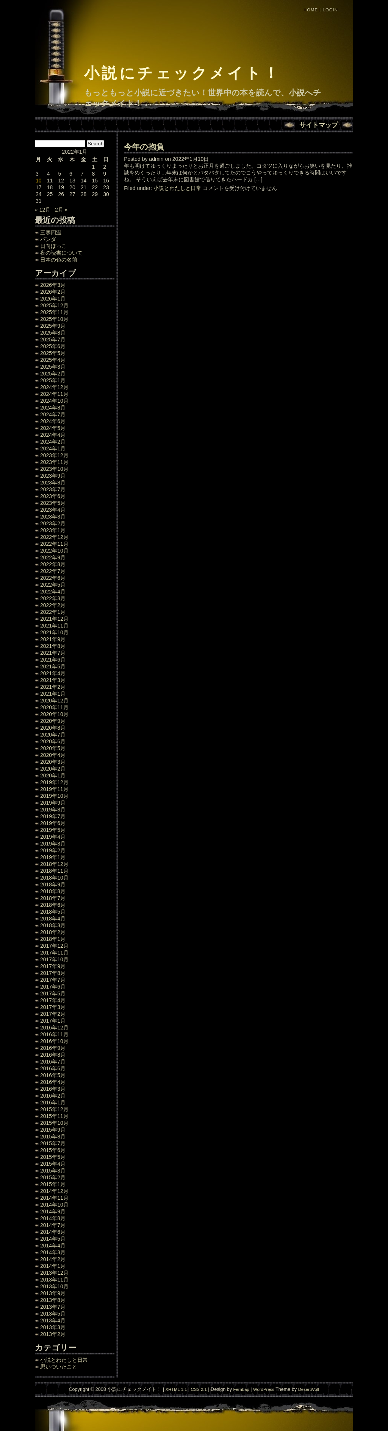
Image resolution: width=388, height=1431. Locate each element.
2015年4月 (53, 1164)
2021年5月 (53, 666)
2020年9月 (53, 721)
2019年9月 (53, 803)
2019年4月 (53, 837)
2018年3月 (53, 925)
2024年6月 (53, 421)
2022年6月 (53, 578)
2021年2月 (53, 687)
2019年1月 (53, 857)
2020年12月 (54, 701)
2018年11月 (54, 871)
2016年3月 (53, 1089)
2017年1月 (53, 1021)
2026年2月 (53, 292)
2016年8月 (53, 1055)
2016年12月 (54, 1028)
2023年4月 (53, 510)
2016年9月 (53, 1048)
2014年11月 (54, 1198)
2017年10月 (54, 959)
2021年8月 (53, 646)
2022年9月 (53, 557)
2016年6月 (53, 1068)
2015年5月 (53, 1157)
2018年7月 (53, 898)
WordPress (263, 1389)
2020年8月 (53, 728)
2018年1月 (53, 939)
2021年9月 (53, 639)
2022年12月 (54, 537)
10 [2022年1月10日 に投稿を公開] (39, 181)
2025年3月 (53, 367)
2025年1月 (53, 380)
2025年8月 (53, 333)
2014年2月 (53, 1259)
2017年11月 (54, 953)
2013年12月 (54, 1273)
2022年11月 (54, 544)
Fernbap (241, 1389)
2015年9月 (53, 1130)
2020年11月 (54, 707)
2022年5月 (53, 585)
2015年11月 (54, 1116)
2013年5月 (53, 1314)
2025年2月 (53, 374)
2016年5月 (53, 1075)
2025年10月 (54, 319)
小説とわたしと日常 (64, 1360)
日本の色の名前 (58, 260)
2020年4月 (53, 755)
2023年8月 (53, 483)
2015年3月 (53, 1171)
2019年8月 (53, 810)
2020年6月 (53, 741)
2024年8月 (53, 408)
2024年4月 (53, 435)
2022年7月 (53, 571)
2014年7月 (53, 1225)
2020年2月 (53, 769)
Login (330, 10)
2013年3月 (53, 1327)
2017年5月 (53, 993)
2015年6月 (53, 1150)
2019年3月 (53, 844)
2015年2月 (53, 1177)
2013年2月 (53, 1334)
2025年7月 (53, 339)
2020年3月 (53, 762)
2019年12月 (54, 782)
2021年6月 (53, 660)
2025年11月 (54, 312)
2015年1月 (53, 1184)
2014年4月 (53, 1246)
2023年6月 (53, 496)
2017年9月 (53, 966)
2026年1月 (53, 299)
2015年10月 (54, 1123)
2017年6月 (53, 987)
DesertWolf (308, 1389)
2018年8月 (53, 891)
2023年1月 (53, 530)
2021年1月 (53, 694)
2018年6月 (53, 905)
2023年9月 (53, 476)
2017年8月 (53, 973)
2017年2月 (53, 1014)
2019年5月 (53, 830)
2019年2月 (53, 850)
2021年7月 (53, 653)
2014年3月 (53, 1252)
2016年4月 (53, 1082)
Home (311, 10)
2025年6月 (53, 346)
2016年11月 (54, 1034)
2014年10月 (54, 1205)
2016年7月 (53, 1062)
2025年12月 (54, 305)
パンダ (48, 239)
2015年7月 (53, 1143)
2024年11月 (54, 394)
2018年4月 (53, 919)
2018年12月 (54, 864)
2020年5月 (53, 748)
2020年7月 (53, 735)
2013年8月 (53, 1300)
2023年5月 (53, 503)
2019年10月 (54, 796)
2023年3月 (53, 517)
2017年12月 (54, 946)
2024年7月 (53, 414)
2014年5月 (53, 1239)
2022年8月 (53, 564)
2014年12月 (54, 1191)
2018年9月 (53, 884)
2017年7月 (53, 980)
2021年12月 (54, 619)
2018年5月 (53, 912)
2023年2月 (53, 523)
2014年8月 (53, 1218)
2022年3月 (53, 598)
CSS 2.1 (199, 1389)
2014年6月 (53, 1232)
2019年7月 (53, 816)
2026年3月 (53, 285)
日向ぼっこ (53, 246)
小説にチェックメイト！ (182, 73)
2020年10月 (54, 714)
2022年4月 (53, 592)
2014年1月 (53, 1266)
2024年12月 (54, 387)
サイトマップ (318, 125)
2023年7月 (53, 489)
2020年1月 (53, 775)
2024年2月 (53, 442)
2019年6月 (53, 823)
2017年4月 (53, 1000)
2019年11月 (54, 789)
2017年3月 (53, 1007)
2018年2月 (53, 932)
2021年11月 (54, 626)
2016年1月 (53, 1102)
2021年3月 (53, 680)
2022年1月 (53, 612)
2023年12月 (54, 455)
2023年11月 (54, 462)
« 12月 (42, 210)
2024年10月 (54, 401)
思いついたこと (58, 1367)
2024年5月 (53, 428)
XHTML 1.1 (176, 1389)
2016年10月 (54, 1041)
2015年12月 (54, 1109)
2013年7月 (53, 1307)
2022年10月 (54, 551)
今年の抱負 (144, 146)
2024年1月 (53, 448)
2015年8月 (53, 1137)
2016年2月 (53, 1096)
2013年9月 (53, 1293)
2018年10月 (54, 878)
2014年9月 (53, 1211)
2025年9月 (53, 326)
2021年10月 (54, 632)
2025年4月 (53, 360)
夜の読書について (61, 253)
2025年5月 (53, 353)
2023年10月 (54, 469)
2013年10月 (54, 1286)
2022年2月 (53, 605)
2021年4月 (53, 673)
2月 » (61, 210)
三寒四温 (50, 232)
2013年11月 (54, 1280)
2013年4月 (53, 1320)
